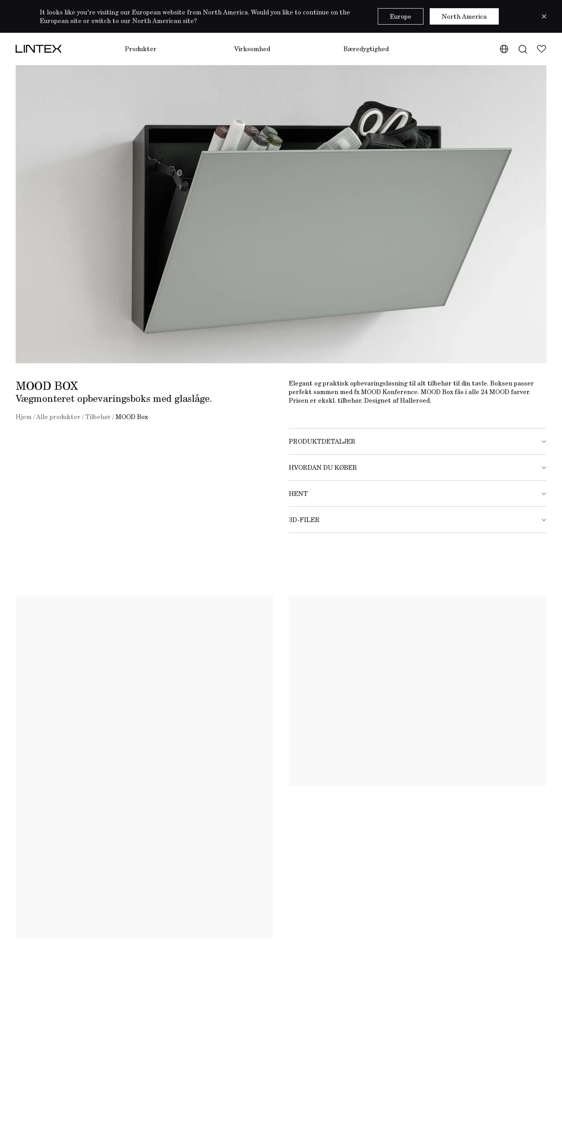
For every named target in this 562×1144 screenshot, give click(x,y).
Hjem (24, 417)
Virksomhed (252, 49)
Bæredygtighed (366, 49)
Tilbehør (98, 417)
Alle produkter (58, 417)
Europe (400, 16)
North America (464, 16)
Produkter (141, 49)
